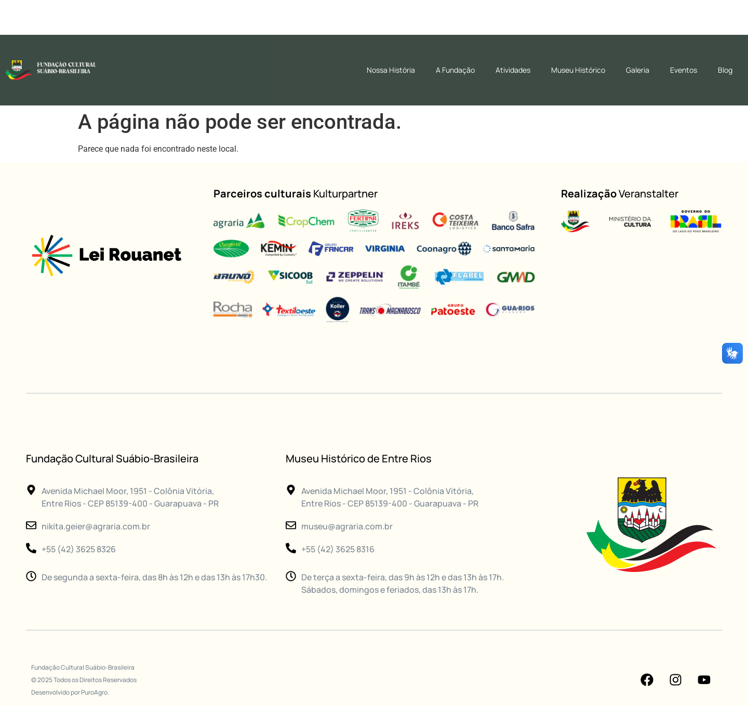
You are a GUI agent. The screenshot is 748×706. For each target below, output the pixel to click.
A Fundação (455, 70)
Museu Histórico (578, 70)
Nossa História (391, 70)
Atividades (513, 70)
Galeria (637, 70)
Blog (725, 70)
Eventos (683, 70)
